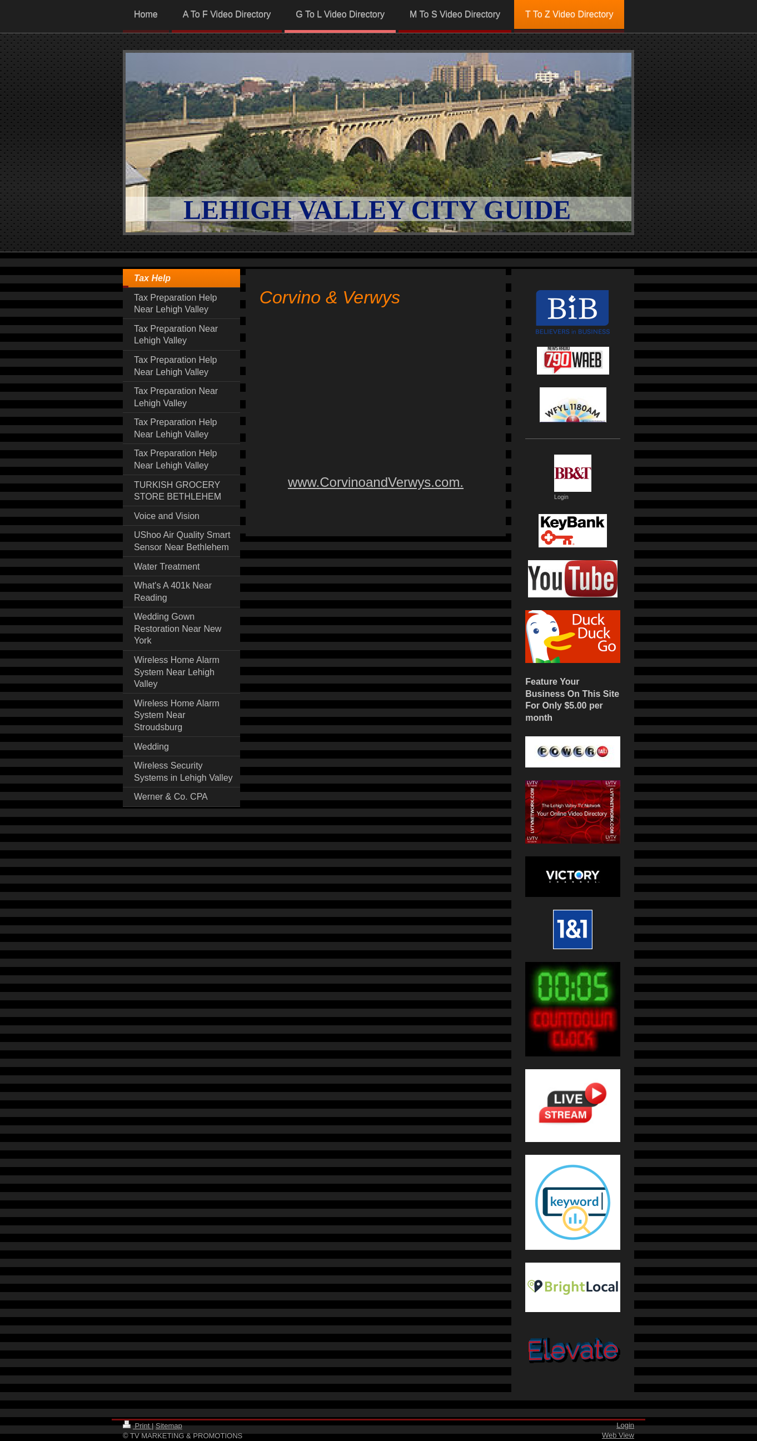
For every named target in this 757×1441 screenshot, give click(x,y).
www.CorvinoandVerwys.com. (376, 482)
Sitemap (169, 1426)
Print (137, 1426)
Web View (618, 1435)
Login (625, 1425)
